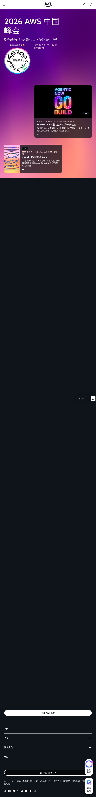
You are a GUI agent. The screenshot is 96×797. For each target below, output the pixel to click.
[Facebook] (9, 791)
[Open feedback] (93, 398)
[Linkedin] (14, 791)
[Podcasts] (30, 791)
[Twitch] (22, 791)
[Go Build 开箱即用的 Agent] (33, 159)
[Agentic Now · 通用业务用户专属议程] (63, 111)
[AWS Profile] (91, 4)
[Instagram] (18, 791)
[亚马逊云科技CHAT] (89, 764)
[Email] (35, 791)
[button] (48, 713)
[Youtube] (26, 791)
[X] (5, 791)
